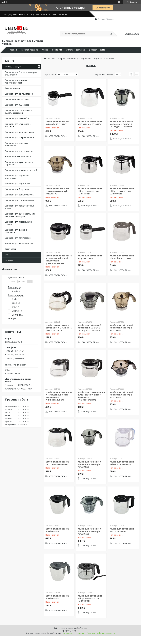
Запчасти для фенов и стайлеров (16, 231)
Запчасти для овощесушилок (19, 194)
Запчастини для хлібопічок (18, 156)
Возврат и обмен (97, 50)
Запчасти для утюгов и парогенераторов (16, 81)
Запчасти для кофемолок (17, 183)
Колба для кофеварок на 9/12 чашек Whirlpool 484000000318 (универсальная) (59, 259)
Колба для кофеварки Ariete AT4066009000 (122, 463)
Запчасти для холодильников (19, 132)
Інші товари (10, 249)
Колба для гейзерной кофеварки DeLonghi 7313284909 (89, 464)
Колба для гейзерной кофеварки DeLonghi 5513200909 (121, 395)
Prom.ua (83, 628)
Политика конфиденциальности (101, 633)
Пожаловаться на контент (74, 633)
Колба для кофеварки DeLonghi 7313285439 (57, 123)
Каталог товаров (29, 50)
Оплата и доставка (75, 50)
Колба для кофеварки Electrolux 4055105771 (122, 257)
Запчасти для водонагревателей (21, 170)
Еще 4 (13, 318)
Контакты (57, 50)
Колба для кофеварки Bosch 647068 (57, 530)
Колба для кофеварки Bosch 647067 (57, 597)
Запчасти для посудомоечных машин (19, 207)
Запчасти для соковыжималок (20, 200)
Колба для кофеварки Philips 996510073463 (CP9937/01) (122, 191)
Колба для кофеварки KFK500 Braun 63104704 (90, 123)
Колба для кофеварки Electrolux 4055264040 (57, 463)
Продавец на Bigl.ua (70, 630)
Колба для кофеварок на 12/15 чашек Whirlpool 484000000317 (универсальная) (91, 396)
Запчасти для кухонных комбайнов (16, 144)
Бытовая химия (12, 88)
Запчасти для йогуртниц (17, 189)
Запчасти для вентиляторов (19, 93)
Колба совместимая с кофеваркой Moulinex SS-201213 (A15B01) (59, 328)
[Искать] (111, 33)
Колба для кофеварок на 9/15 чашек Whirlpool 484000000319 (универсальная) (59, 396)
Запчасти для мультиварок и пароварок (19, 163)
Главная (13, 50)
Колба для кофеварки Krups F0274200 (90, 257)
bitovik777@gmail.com (15, 364)
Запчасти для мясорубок (17, 118)
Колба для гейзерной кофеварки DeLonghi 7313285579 (57, 191)
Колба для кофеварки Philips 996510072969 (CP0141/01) (90, 191)
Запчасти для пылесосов (17, 104)
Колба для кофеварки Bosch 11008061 (122, 530)
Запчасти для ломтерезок (18, 237)
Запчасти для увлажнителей (19, 243)
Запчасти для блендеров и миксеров (18, 125)
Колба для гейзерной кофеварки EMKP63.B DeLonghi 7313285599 (121, 124)
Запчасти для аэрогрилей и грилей (18, 223)
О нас (45, 50)
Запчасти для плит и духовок (19, 151)
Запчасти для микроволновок (19, 137)
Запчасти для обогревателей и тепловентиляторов (20, 215)
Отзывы (9, 260)
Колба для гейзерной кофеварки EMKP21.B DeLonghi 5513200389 (89, 328)
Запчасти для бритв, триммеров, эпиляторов (21, 73)
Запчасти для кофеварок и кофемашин (18, 177)
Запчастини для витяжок (17, 99)
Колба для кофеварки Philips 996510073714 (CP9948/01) (90, 598)
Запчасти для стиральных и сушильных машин (18, 111)
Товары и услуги (13, 66)
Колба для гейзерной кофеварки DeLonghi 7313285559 (89, 531)
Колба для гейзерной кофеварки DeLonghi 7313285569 (121, 328)
